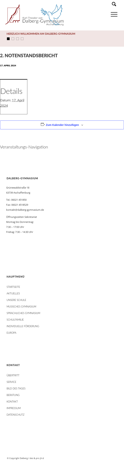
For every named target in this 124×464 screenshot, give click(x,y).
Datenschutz (15, 414)
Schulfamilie (15, 319)
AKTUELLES (13, 293)
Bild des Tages (16, 388)
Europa (11, 332)
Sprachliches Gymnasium (23, 313)
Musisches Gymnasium (21, 306)
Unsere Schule (16, 299)
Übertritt (13, 375)
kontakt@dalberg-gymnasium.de (25, 209)
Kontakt (12, 401)
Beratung (13, 395)
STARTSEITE (13, 286)
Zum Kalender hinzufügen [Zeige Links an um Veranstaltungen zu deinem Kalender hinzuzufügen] (62, 124)
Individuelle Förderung (23, 326)
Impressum (14, 408)
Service (11, 381)
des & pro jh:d (37, 458)
